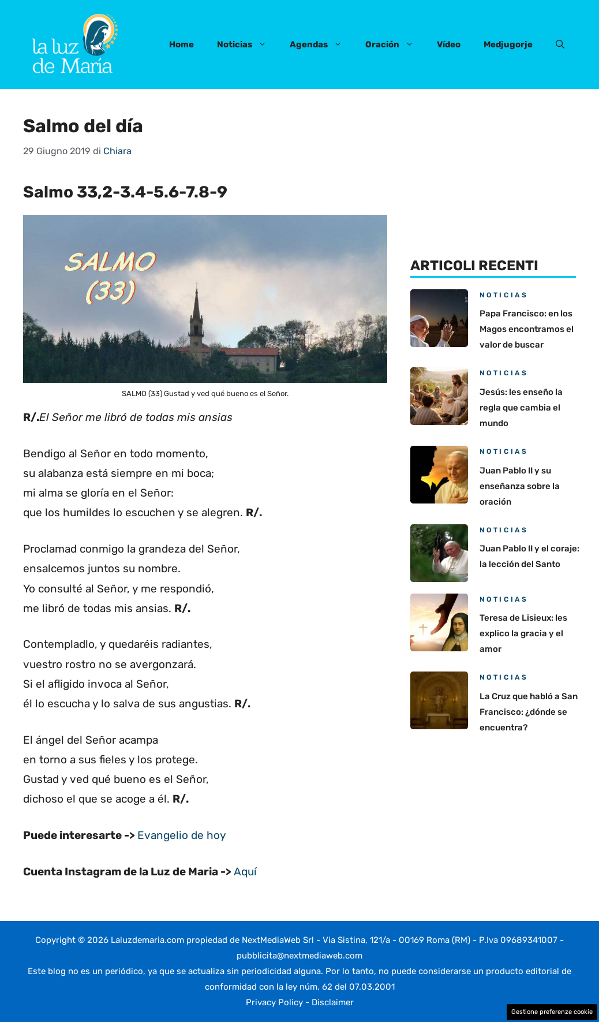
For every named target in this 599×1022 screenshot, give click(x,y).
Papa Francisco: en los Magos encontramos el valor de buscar (527, 329)
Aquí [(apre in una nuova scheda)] (245, 871)
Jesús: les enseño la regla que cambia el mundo (521, 407)
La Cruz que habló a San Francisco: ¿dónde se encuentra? (529, 712)
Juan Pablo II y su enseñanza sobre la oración (520, 486)
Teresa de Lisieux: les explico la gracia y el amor (523, 633)
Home (181, 44)
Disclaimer (333, 1002)
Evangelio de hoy (181, 835)
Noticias (247, 44)
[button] (560, 44)
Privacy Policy (274, 1002)
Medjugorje (508, 44)
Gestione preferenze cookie (552, 1012)
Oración (395, 44)
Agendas (322, 44)
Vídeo (449, 44)
